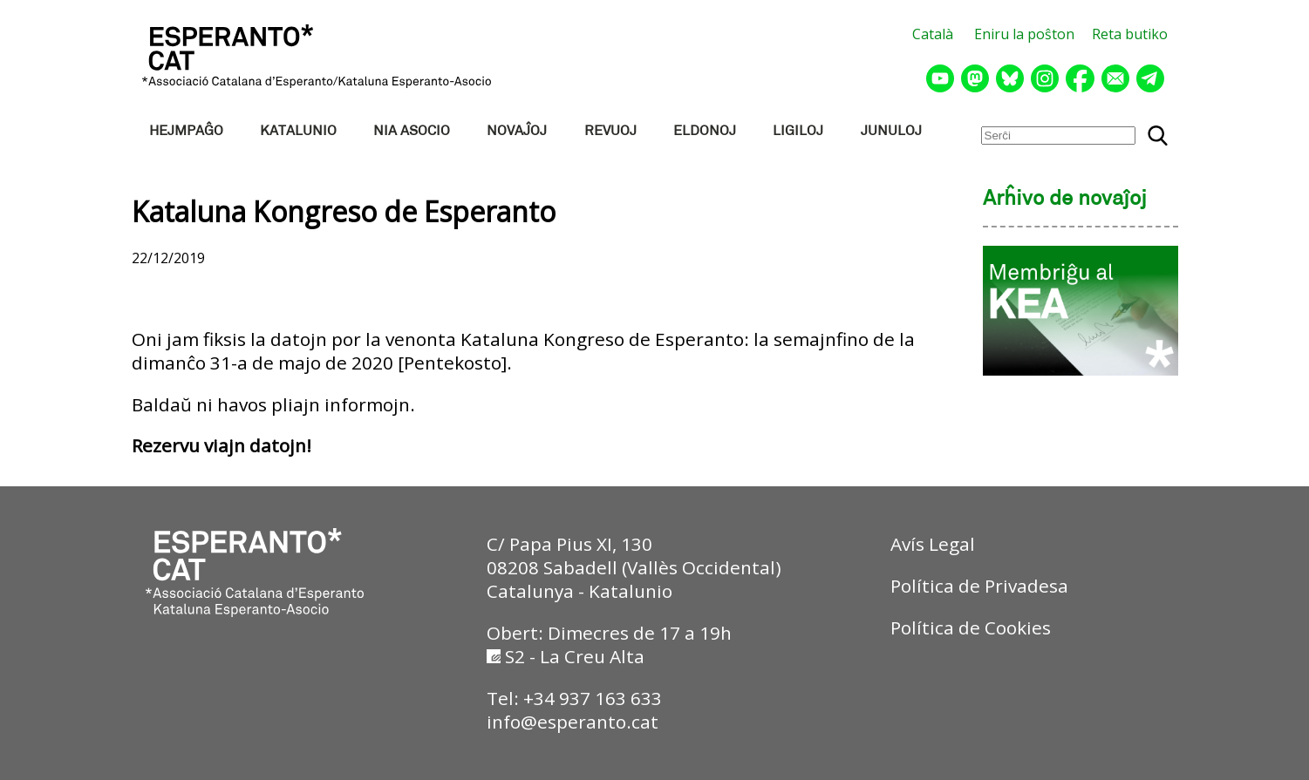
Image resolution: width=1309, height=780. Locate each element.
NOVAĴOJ (517, 131)
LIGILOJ (798, 131)
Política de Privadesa (979, 585)
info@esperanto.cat (572, 721)
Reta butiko (1130, 34)
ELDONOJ (704, 131)
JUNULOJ (891, 131)
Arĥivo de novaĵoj (1065, 199)
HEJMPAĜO (186, 131)
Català (932, 34)
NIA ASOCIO (411, 131)
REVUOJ (610, 131)
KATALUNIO (298, 131)
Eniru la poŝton (1024, 34)
